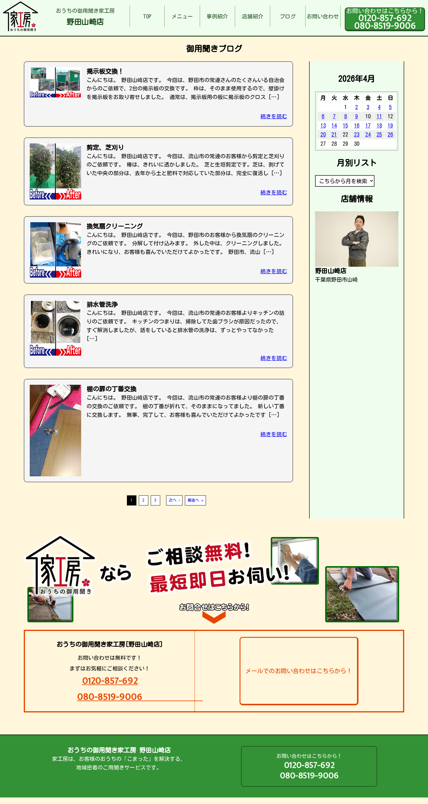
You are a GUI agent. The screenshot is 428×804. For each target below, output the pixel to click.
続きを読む (273, 116)
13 (323, 125)
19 (390, 125)
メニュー (182, 16)
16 (356, 125)
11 (379, 116)
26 (390, 134)
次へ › (174, 500)
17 (368, 125)
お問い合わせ (323, 16)
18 (379, 125)
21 (334, 134)
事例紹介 (217, 16)
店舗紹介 (252, 16)
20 (323, 134)
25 (379, 134)
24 (368, 134)
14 (334, 125)
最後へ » (195, 500)
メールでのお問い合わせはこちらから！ (299, 671)
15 (345, 125)
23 (356, 134)
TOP (147, 16)
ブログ (288, 16)
